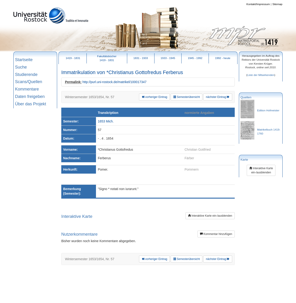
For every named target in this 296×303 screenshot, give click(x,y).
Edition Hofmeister (268, 110)
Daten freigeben (30, 96)
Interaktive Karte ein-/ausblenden (210, 215)
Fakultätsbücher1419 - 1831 (107, 58)
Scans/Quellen (28, 81)
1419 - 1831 (73, 57)
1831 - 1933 (140, 57)
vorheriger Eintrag (154, 97)
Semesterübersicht (186, 97)
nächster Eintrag (218, 97)
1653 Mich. (106, 121)
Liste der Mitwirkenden (260, 74)
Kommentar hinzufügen (216, 234)
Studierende (26, 74)
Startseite (24, 59)
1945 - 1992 (195, 57)
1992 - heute (222, 57)
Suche (21, 67)
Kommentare (27, 89)
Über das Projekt (30, 104)
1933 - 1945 (168, 57)
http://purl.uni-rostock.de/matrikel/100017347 (114, 82)
